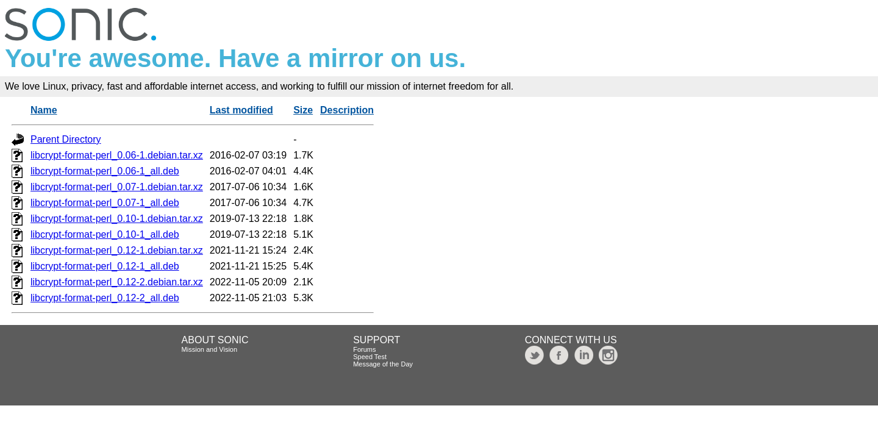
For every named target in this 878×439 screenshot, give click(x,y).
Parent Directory (65, 139)
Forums (364, 349)
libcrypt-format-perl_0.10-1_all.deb (104, 234)
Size (303, 110)
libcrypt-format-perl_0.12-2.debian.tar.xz (116, 282)
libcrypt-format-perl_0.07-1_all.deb (104, 203)
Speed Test (370, 356)
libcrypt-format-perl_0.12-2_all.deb (104, 298)
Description (347, 110)
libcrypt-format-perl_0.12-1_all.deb (104, 266)
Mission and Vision (210, 349)
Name (43, 110)
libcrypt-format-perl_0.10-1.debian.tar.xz (116, 218)
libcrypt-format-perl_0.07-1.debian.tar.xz (116, 187)
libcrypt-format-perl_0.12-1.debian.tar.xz (116, 250)
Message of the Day (383, 364)
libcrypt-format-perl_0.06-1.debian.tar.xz (116, 155)
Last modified (241, 110)
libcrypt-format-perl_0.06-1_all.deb (104, 171)
